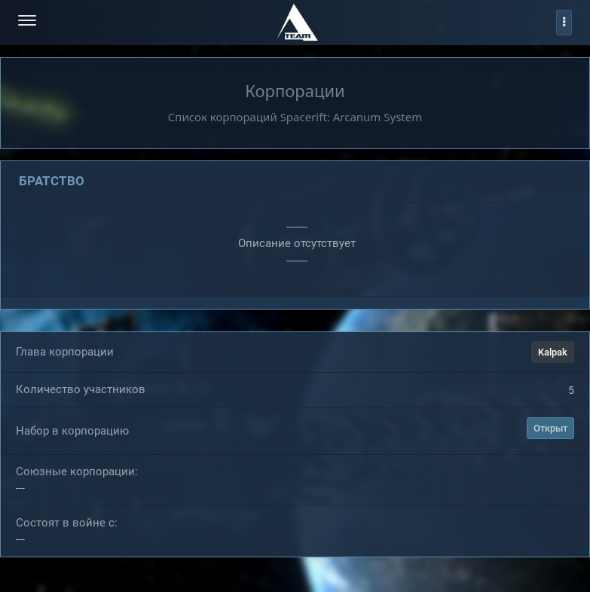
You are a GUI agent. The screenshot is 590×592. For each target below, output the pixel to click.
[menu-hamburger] (27, 22)
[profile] (564, 22)
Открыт (550, 429)
